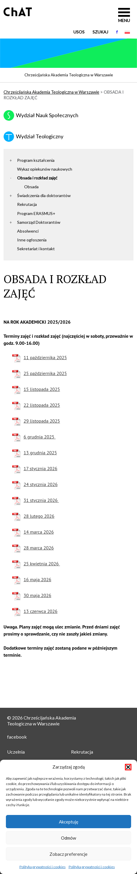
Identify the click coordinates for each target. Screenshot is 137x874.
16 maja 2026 (37, 579)
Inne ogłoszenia (32, 239)
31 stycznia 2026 (41, 500)
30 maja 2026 (37, 595)
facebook (17, 736)
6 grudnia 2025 (40, 437)
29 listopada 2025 (42, 421)
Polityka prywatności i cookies (42, 867)
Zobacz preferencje (68, 854)
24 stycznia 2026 (40, 484)
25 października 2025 (45, 373)
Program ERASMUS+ (36, 213)
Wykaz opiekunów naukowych (44, 169)
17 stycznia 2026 (40, 468)
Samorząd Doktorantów (38, 222)
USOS (79, 31)
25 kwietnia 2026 (42, 564)
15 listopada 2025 (42, 389)
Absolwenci (28, 230)
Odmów (68, 838)
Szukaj (100, 31)
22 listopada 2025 (42, 405)
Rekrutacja (27, 204)
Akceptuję (68, 821)
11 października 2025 (45, 357)
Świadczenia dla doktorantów (44, 195)
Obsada (31, 186)
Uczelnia (16, 751)
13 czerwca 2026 (40, 611)
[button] (128, 767)
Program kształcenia (36, 160)
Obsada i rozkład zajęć (37, 177)
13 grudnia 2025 (40, 453)
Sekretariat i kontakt (36, 248)
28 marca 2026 (39, 548)
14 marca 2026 (39, 532)
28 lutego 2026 (39, 516)
